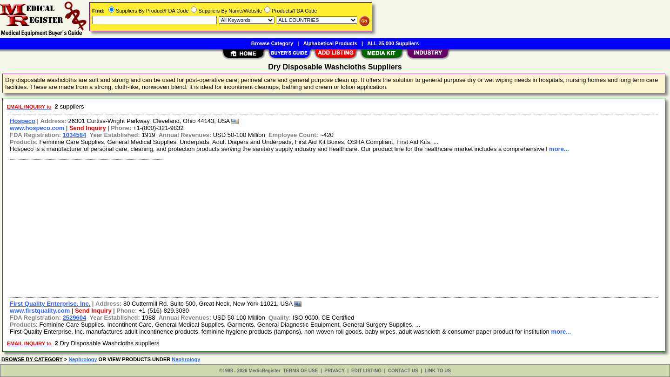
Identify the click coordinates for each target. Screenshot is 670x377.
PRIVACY (334, 370)
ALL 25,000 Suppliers (393, 43)
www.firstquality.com (40, 310)
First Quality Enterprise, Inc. (50, 303)
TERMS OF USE (300, 370)
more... (559, 148)
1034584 (75, 134)
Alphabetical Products (330, 43)
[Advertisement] (285, 227)
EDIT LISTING (366, 370)
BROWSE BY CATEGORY (32, 359)
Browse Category (272, 43)
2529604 (75, 317)
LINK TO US (438, 370)
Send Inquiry (87, 127)
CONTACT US (403, 370)
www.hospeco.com (37, 127)
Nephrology (82, 359)
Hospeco (22, 120)
